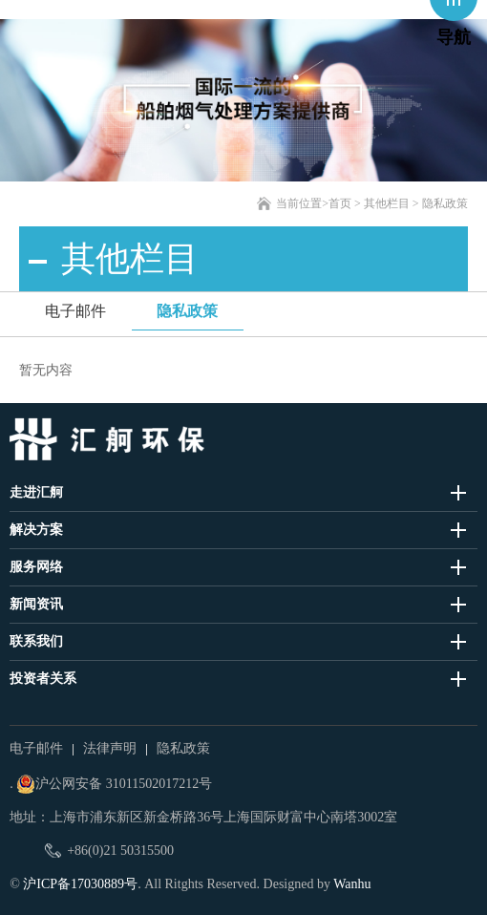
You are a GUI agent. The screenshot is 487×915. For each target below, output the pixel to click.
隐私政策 (187, 311)
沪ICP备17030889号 (80, 884)
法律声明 (110, 748)
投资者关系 (43, 678)
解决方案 (36, 529)
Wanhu (352, 884)
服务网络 (36, 567)
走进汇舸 (36, 492)
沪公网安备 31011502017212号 (114, 784)
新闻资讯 (36, 604)
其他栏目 (387, 203)
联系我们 (36, 641)
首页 (339, 203)
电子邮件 (75, 311)
